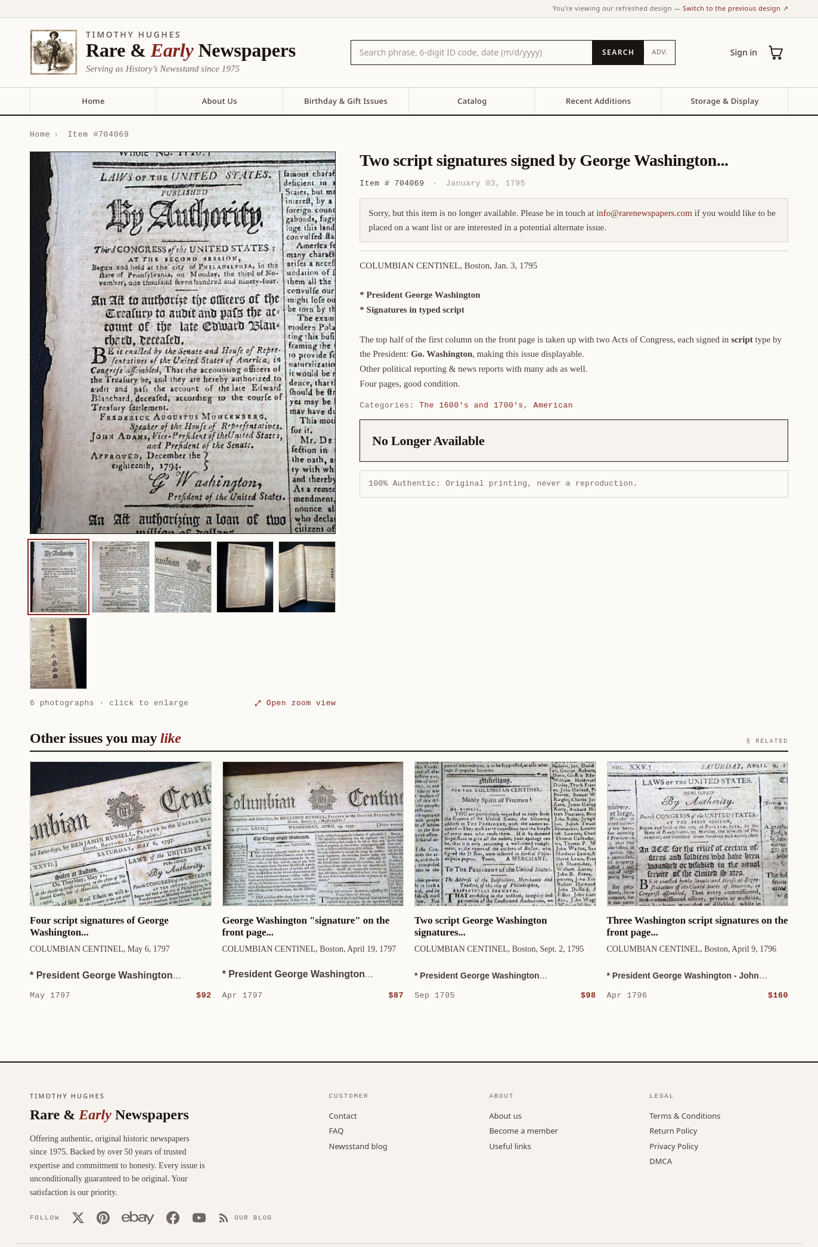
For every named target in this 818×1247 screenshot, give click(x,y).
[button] (183, 343)
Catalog (472, 100)
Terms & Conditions (684, 1115)
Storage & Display (724, 100)
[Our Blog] (245, 1217)
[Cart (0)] (776, 52)
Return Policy (673, 1130)
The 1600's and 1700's (471, 405)
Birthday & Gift (346, 100)
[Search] (618, 52)
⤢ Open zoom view (295, 702)
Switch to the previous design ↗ (735, 8)
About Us (219, 100)
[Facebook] (172, 1217)
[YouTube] (199, 1217)
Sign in (743, 52)
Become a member (523, 1130)
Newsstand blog (358, 1145)
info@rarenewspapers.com (644, 213)
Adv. (660, 51)
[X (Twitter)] (78, 1217)
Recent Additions (598, 100)
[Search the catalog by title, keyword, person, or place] (471, 52)
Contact (343, 1115)
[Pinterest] (103, 1217)
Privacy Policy (673, 1145)
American (554, 405)
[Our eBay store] (138, 1217)
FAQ (336, 1130)
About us (505, 1115)
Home (93, 100)
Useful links (510, 1145)
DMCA (660, 1160)
